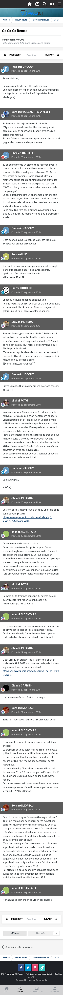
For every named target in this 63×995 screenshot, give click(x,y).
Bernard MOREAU (22, 708)
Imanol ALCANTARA (23, 531)
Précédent (15, 55)
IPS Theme (6, 974)
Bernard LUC (19, 254)
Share (15, 933)
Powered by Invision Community (31, 980)
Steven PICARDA (22, 321)
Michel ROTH (19, 400)
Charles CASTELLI (22, 153)
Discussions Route (40, 43)
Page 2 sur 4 (33, 55)
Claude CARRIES (21, 685)
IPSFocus (19, 974)
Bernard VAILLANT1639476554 (30, 111)
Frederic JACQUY (15, 40)
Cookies (58, 974)
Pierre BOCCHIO (21, 288)
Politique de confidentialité (39, 974)
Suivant (49, 55)
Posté (26, 71)
